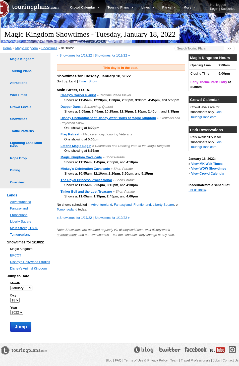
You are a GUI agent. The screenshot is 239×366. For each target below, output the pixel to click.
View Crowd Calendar (208, 173)
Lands (12, 195)
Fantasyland (123, 204)
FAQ (118, 360)
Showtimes (49, 48)
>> (229, 48)
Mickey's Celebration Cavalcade (85, 169)
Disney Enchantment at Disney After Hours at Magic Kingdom (108, 118)
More (190, 7)
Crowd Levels (20, 107)
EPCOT (15, 255)
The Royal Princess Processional (86, 180)
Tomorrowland (67, 209)
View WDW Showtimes (208, 168)
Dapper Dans (71, 107)
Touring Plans (120, 7)
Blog (109, 360)
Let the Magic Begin (76, 146)
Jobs (216, 360)
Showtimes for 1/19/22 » (112, 55)
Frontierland (142, 204)
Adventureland (101, 204)
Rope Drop (18, 158)
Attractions (18, 83)
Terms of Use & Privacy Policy (145, 360)
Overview (17, 182)
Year (13, 307)
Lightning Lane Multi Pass (26, 144)
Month (15, 283)
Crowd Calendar (85, 7)
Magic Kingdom (26, 48)
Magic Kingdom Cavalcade (81, 157)
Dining (15, 170)
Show (93, 81)
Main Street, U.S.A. (24, 228)
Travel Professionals (195, 360)
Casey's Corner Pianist (78, 95)
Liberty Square (163, 204)
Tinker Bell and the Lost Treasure (86, 191)
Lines (147, 7)
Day (13, 295)
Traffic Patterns (22, 131)
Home (7, 48)
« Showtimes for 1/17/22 (74, 55)
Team (174, 360)
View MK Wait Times (207, 164)
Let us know (197, 190)
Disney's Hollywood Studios (30, 262)
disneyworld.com (131, 230)
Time (82, 81)
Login (214, 9)
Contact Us (230, 360)
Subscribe (228, 9)
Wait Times (18, 95)
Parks (169, 7)
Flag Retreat (70, 134)
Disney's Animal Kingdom (28, 268)
